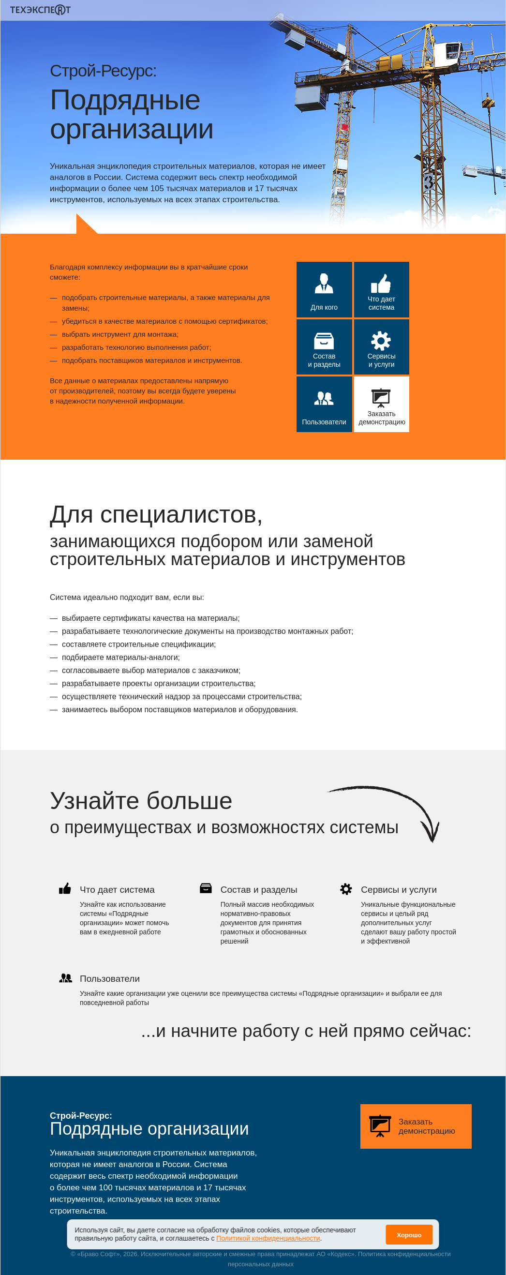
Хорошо (409, 1235)
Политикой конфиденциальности (268, 1238)
